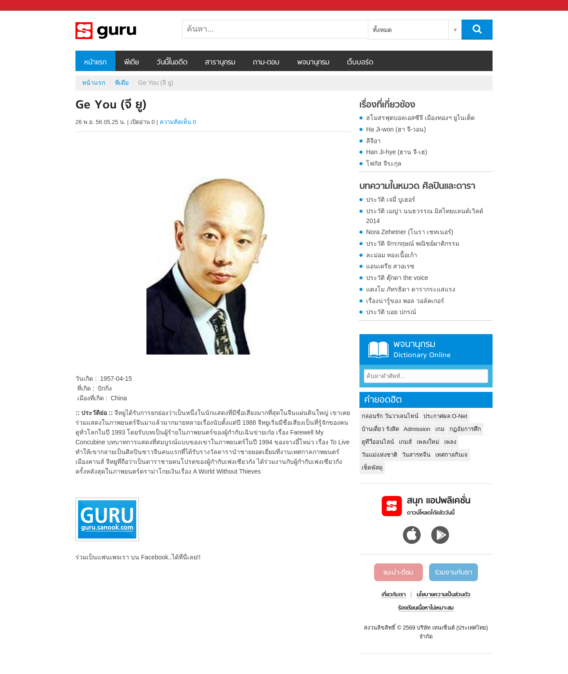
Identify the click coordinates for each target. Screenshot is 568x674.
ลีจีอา (373, 140)
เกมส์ (405, 442)
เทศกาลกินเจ (451, 454)
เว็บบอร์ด (360, 62)
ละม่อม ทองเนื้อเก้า (391, 255)
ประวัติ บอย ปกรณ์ (391, 311)
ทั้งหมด (382, 29)
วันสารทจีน (416, 454)
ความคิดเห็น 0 (178, 122)
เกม (440, 429)
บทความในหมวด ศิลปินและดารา (417, 186)
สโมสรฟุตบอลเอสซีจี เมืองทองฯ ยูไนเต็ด (420, 117)
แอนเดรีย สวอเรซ (390, 266)
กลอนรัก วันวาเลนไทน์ (390, 416)
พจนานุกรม (313, 62)
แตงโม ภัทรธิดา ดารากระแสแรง (410, 289)
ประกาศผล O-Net (445, 416)
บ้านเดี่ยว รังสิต (380, 429)
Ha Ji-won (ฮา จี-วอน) (396, 129)
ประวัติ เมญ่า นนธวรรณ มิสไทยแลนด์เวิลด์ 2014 (424, 215)
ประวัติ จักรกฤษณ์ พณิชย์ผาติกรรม (412, 243)
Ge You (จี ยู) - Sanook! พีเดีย (122, 31)
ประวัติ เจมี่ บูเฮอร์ (390, 199)
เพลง (450, 442)
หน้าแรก (95, 62)
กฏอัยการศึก (465, 429)
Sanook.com (26, 5)
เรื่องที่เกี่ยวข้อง (387, 105)
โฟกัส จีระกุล (384, 163)
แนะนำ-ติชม (398, 572)
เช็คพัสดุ (372, 467)
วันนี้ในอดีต (172, 62)
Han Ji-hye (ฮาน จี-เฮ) (396, 152)
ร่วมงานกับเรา (453, 572)
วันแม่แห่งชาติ (379, 454)
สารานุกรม (220, 62)
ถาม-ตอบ (266, 62)
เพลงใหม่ (428, 442)
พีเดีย (131, 62)
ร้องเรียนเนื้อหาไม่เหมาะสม (426, 608)
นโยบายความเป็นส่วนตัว (443, 594)
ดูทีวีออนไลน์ (378, 442)
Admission (417, 429)
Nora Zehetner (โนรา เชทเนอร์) (409, 231)
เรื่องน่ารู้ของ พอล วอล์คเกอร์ (405, 300)
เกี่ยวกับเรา (394, 594)
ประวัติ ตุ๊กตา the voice (397, 277)
